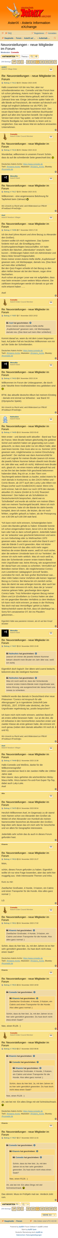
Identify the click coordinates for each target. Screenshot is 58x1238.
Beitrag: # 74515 (9, 985)
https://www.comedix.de (33, 164)
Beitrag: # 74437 (9, 646)
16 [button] (33, 62)
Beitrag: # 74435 (9, 432)
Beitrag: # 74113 (9, 83)
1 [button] (22, 62)
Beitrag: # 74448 (9, 761)
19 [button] (47, 62)
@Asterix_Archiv (37, 167)
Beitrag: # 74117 (9, 192)
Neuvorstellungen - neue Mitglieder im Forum (27, 47)
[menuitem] (8, 33)
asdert (4, 67)
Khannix (13, 930)
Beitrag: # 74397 (9, 316)
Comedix (15, 52)
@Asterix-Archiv (13, 167)
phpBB (21, 1227)
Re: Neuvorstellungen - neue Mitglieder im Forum (28, 77)
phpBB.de (39, 1232)
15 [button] (28, 62)
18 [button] (42, 62)
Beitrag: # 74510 (9, 859)
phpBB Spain (31, 1229)
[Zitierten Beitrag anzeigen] (30, 323)
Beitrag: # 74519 (9, 1049)
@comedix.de (7, 169)
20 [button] (51, 62)
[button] (14, 62)
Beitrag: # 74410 (9, 378)
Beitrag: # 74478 (9, 808)
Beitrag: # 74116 (9, 150)
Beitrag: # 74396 (9, 230)
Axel (3, 215)
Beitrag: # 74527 (9, 1138)
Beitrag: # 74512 (9, 923)
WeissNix (14, 176)
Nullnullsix (14, 417)
